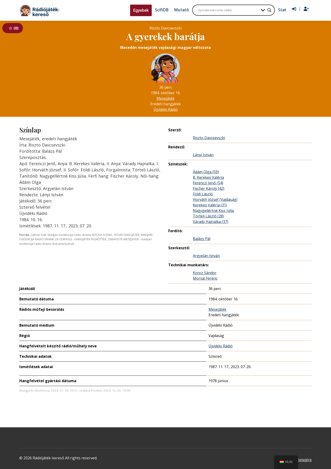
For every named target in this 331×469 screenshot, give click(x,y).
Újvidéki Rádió (166, 109)
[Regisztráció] (306, 9)
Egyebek (141, 10)
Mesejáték (165, 98)
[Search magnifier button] (269, 10)
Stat (282, 9)
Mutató (181, 9)
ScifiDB (161, 9)
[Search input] (228, 10)
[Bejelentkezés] (294, 9)
